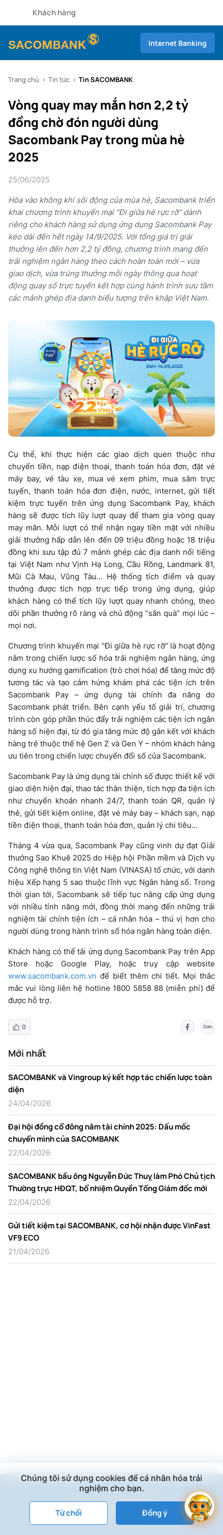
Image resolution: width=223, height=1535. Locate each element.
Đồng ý (154, 1512)
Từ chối (68, 1512)
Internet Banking (177, 43)
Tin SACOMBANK (106, 79)
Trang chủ (23, 79)
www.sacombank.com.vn (52, 976)
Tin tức (59, 79)
